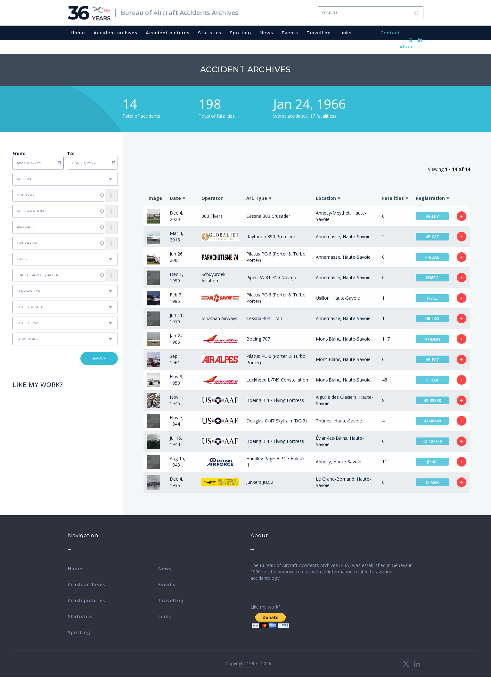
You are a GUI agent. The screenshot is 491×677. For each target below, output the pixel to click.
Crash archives (86, 584)
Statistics (209, 32)
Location (326, 198)
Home (77, 32)
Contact (390, 32)
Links (345, 32)
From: (18, 153)
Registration (430, 198)
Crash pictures (86, 600)
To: (70, 153)
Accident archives (115, 32)
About (406, 46)
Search (417, 13)
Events (290, 32)
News (266, 32)
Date (175, 198)
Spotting (240, 32)
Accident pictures (168, 32)
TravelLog (319, 32)
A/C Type (256, 198)
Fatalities (393, 198)
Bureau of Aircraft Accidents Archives (179, 12)
